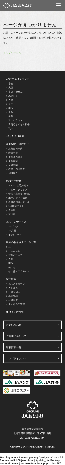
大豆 (10, 87)
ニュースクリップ (17, 189)
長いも (11, 267)
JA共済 (12, 230)
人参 (10, 100)
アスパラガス (15, 120)
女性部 (11, 214)
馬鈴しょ (13, 95)
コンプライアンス (16, 358)
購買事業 (13, 152)
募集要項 (13, 296)
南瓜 (10, 108)
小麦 (10, 83)
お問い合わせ (13, 325)
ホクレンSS (14, 234)
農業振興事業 (15, 148)
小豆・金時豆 (15, 91)
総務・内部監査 (16, 169)
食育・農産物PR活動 (19, 193)
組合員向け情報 (15, 311)
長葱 (10, 116)
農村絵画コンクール (19, 201)
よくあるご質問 (16, 304)
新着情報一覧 (13, 347)
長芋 (10, 104)
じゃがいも (14, 251)
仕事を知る (14, 291)
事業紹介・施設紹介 (17, 144)
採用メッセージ (16, 283)
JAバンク (13, 226)
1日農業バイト (16, 206)
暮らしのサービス (16, 221)
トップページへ (12, 52)
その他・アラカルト (19, 271)
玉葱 (10, 112)
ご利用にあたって (16, 336)
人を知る (13, 287)
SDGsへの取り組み (18, 185)
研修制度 (13, 300)
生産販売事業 (15, 156)
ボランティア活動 (17, 197)
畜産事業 (13, 161)
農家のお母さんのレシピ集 (21, 242)
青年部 (11, 210)
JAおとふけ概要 (15, 136)
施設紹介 (13, 173)
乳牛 (10, 128)
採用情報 (11, 279)
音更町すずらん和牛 (19, 124)
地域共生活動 (13, 181)
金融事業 (13, 165)
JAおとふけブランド (17, 79)
